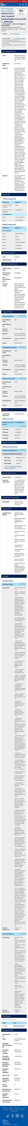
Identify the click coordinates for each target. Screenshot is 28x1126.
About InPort (5, 1108)
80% (21, 10)
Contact (11, 1108)
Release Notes (17, 1108)
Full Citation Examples (20, 38)
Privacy (11, 1109)
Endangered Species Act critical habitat (7, 10)
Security (16, 1109)
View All (24, 1)
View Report (22, 14)
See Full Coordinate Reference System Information (13, 467)
